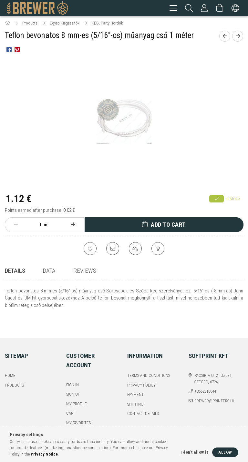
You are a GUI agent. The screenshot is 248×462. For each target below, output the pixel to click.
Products (14, 370)
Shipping (135, 389)
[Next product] (237, 37)
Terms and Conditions (148, 360)
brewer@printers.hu (214, 385)
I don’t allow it (194, 452)
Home (10, 360)
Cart (70, 398)
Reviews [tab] (84, 271)
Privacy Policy (141, 370)
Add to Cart (168, 225)
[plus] (73, 226)
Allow (225, 452)
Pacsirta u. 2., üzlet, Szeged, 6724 (213, 363)
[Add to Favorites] (90, 249)
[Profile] (204, 8)
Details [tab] (15, 271)
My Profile (76, 388)
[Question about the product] (157, 249)
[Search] (189, 8)
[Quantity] (37, 226)
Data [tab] (49, 271)
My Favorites (78, 407)
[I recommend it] (112, 249)
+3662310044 (205, 376)
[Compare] (135, 249)
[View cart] (220, 8)
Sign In (72, 369)
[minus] (15, 226)
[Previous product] (224, 37)
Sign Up (73, 379)
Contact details (143, 398)
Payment (135, 379)
